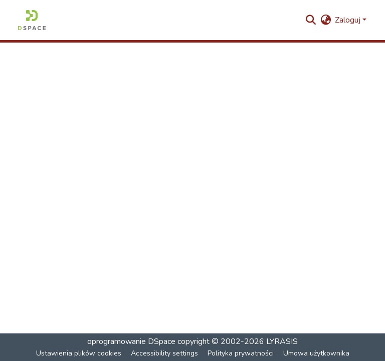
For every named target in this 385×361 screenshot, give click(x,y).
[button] (32, 20)
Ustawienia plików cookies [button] (78, 353)
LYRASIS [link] (282, 341)
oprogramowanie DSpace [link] (131, 341)
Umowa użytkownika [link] (316, 353)
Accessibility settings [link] (164, 353)
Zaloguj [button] (348, 20)
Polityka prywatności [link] (241, 353)
